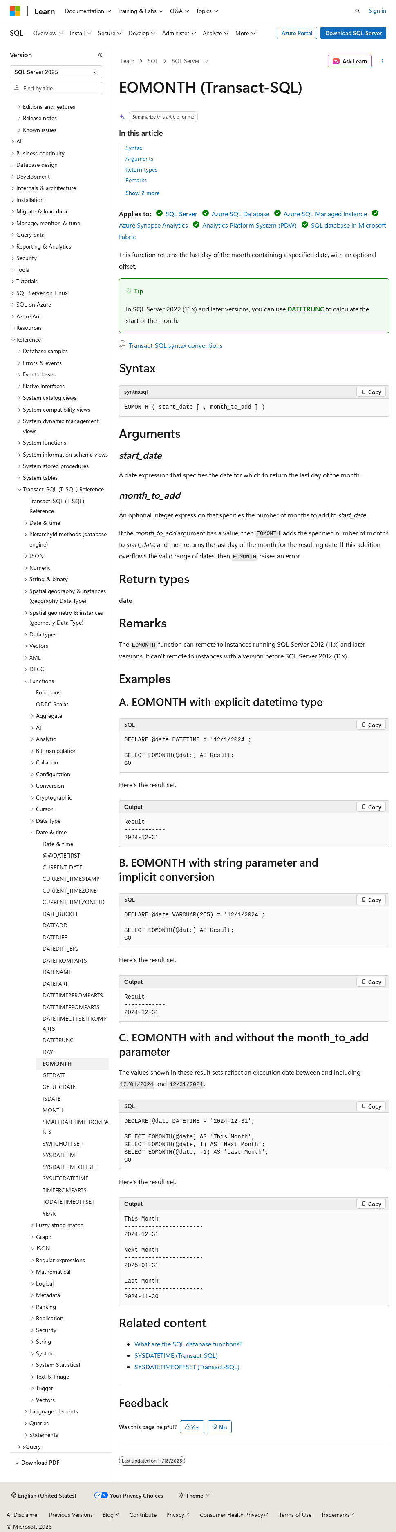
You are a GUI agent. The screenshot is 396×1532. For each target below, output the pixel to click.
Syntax (133, 148)
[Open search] (357, 11)
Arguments (139, 158)
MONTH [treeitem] (53, 1110)
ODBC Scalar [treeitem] (52, 704)
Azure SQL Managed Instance (325, 213)
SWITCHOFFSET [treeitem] (62, 1143)
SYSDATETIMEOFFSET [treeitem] (70, 1167)
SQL (153, 61)
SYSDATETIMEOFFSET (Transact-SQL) (186, 1366)
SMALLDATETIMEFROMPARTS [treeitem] (76, 1127)
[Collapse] (100, 54)
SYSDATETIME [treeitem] (60, 1155)
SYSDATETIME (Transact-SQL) (176, 1355)
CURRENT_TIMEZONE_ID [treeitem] (74, 902)
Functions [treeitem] (48, 692)
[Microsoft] (15, 11)
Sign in (377, 10)
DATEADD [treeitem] (55, 925)
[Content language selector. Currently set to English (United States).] (44, 1495)
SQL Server (186, 61)
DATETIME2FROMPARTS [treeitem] (73, 995)
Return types (141, 169)
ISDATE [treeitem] (51, 1098)
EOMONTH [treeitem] (57, 1063)
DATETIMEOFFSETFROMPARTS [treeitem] (75, 1024)
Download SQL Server (353, 33)
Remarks (136, 180)
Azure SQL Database (240, 213)
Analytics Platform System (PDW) (249, 225)
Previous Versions (71, 1515)
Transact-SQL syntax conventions (176, 345)
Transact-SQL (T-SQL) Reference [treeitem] (56, 506)
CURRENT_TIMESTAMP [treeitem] (71, 878)
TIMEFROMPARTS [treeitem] (65, 1190)
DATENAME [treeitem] (57, 972)
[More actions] (382, 61)
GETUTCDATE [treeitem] (59, 1087)
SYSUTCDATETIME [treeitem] (65, 1178)
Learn (127, 61)
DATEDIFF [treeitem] (55, 937)
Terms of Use (295, 1515)
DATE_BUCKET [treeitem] (60, 914)
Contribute (143, 1515)
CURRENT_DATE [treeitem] (62, 867)
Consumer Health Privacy (231, 1515)
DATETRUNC (305, 309)
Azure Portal (297, 33)
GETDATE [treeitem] (54, 1075)
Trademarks (335, 1515)
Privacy (175, 1515)
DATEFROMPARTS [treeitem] (65, 960)
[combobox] (56, 71)
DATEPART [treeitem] (55, 984)
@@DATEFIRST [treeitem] (61, 855)
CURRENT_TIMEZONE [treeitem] (69, 890)
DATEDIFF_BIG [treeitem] (60, 948)
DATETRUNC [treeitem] (58, 1040)
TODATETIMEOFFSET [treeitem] (68, 1201)
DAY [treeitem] (48, 1052)
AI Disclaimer (23, 1515)
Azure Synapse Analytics (153, 225)
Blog (108, 1515)
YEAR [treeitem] (49, 1213)
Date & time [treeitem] (58, 844)
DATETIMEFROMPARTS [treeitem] (71, 1007)
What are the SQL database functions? (188, 1343)
